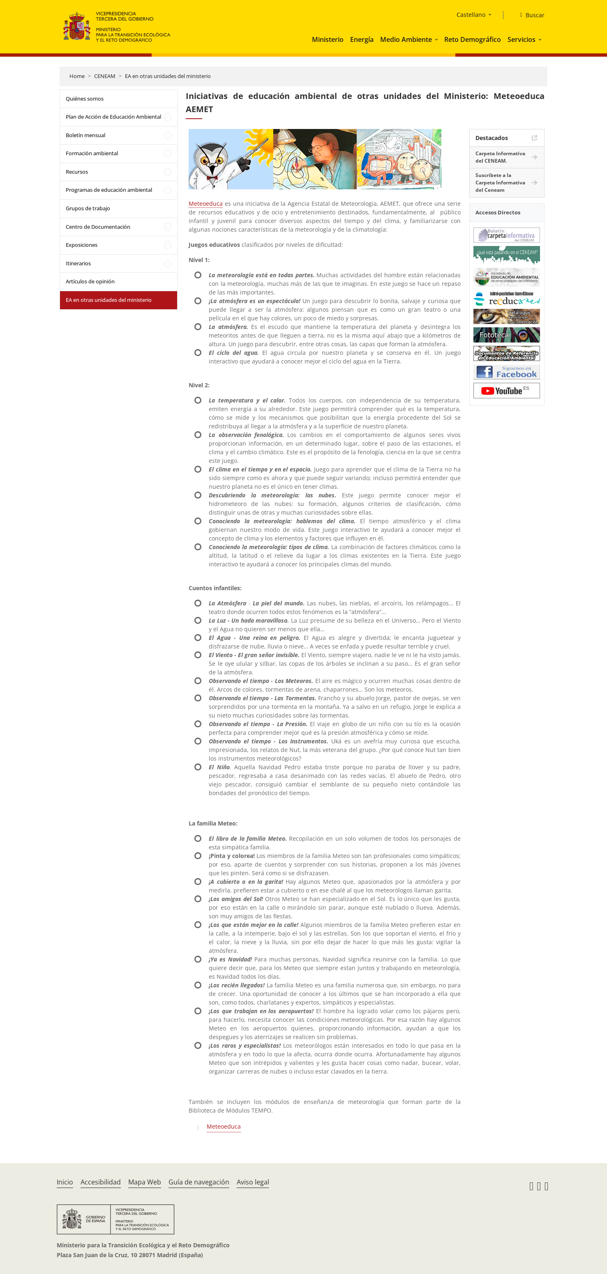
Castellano (471, 14)
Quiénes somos (85, 98)
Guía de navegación (198, 1182)
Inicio (65, 1182)
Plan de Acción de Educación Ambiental (113, 116)
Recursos (77, 171)
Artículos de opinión (90, 281)
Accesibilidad (101, 1182)
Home (77, 76)
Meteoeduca (206, 203)
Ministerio (328, 39)
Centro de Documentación (98, 226)
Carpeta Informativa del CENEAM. (500, 157)
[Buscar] (528, 15)
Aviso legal (253, 1182)
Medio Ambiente (406, 39)
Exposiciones (81, 244)
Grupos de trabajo (88, 208)
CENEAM (104, 76)
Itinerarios (78, 263)
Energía (362, 39)
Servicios (521, 39)
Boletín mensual (85, 135)
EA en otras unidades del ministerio (168, 76)
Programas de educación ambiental (109, 189)
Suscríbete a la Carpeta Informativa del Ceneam (500, 182)
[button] (437, 39)
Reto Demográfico (472, 39)
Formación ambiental (92, 153)
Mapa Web (144, 1182)
